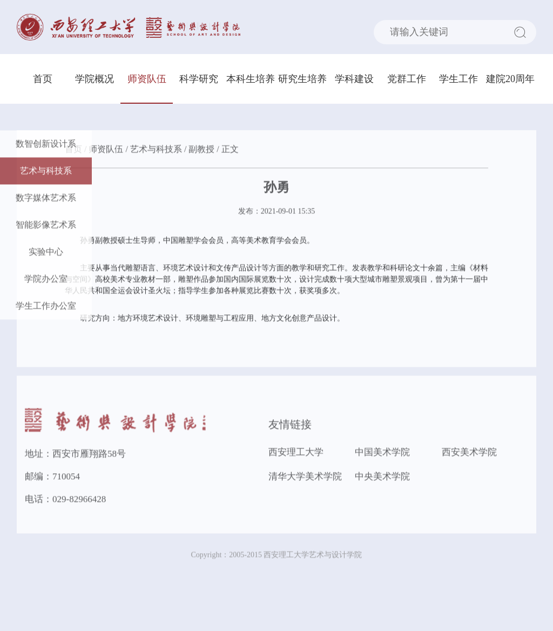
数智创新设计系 (46, 145)
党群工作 (406, 78)
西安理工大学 (295, 453)
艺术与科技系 (46, 172)
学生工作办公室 (46, 307)
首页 (42, 78)
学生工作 (458, 78)
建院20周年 (510, 78)
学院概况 (94, 78)
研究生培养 (302, 78)
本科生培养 (250, 78)
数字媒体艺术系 (46, 199)
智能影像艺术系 (46, 226)
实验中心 (46, 253)
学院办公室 (46, 280)
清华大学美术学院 (305, 478)
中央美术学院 (382, 478)
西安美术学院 (469, 453)
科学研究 (198, 78)
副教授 (201, 150)
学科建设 (354, 78)
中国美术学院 (382, 453)
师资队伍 (146, 78)
